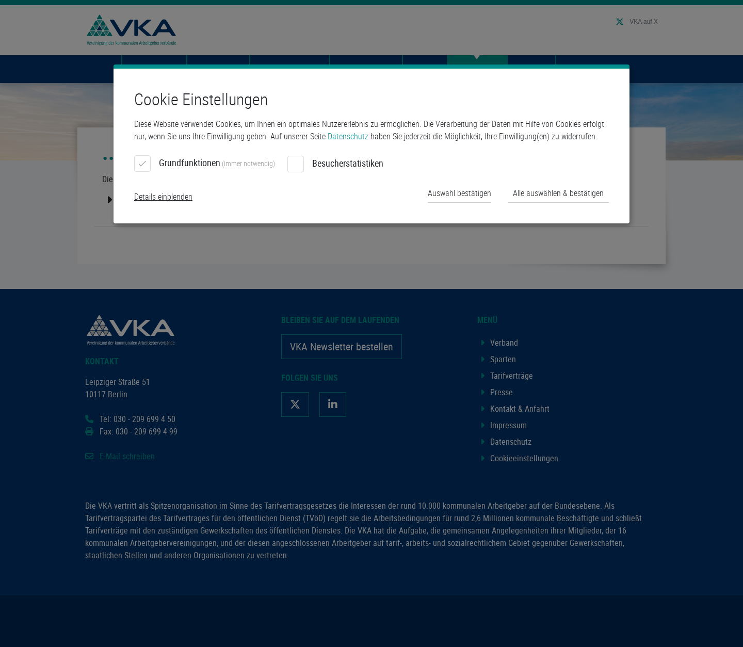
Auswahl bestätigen (459, 193)
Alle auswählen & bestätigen (558, 193)
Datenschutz (348, 136)
